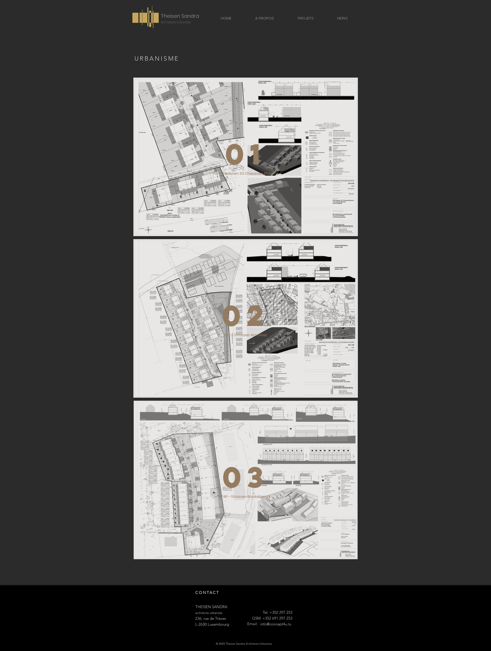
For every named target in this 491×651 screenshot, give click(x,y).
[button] (305, 18)
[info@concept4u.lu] (276, 624)
